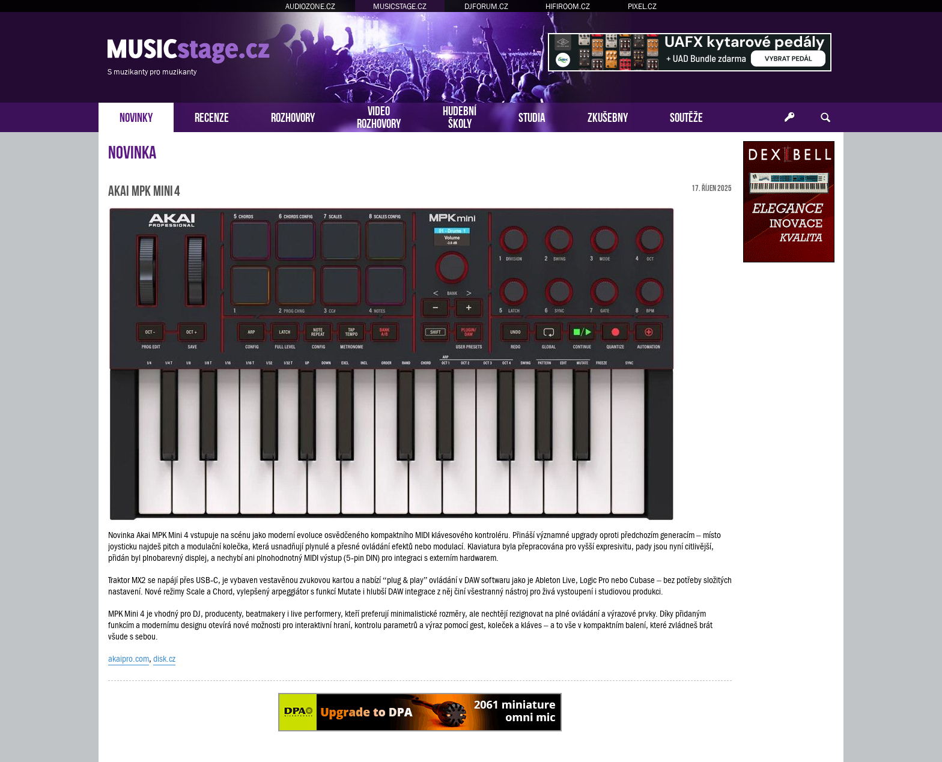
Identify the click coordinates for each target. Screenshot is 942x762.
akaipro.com (128, 659)
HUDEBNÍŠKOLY (459, 116)
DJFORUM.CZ (486, 6)
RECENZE (212, 116)
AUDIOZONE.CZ (310, 6)
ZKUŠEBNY (608, 116)
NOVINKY (136, 116)
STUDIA (531, 116)
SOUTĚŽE (686, 116)
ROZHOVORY (293, 116)
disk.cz (164, 659)
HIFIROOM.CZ (567, 6)
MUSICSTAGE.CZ (400, 6)
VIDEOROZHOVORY (379, 116)
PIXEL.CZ (642, 6)
